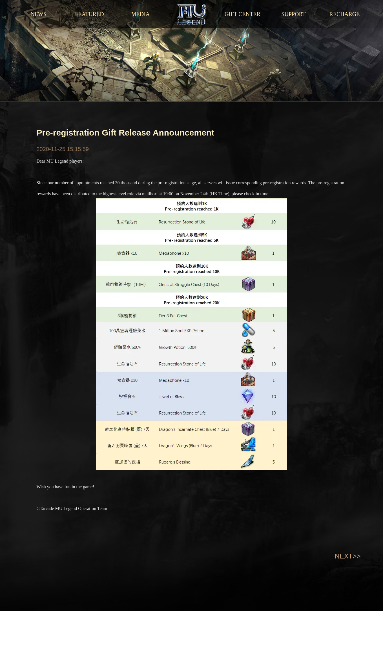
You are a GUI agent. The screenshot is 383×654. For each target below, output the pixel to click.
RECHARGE (344, 14)
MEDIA (140, 14)
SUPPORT (293, 14)
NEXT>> (347, 556)
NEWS (38, 14)
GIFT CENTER (242, 14)
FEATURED (89, 14)
